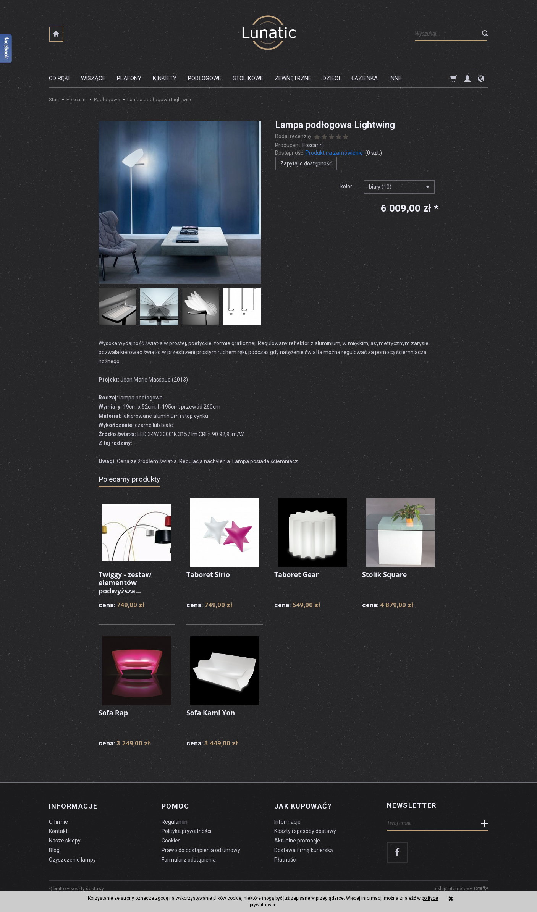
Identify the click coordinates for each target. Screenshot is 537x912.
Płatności (285, 858)
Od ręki (59, 78)
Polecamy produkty (129, 479)
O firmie (58, 821)
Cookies (171, 839)
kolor (346, 186)
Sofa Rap (113, 712)
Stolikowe (248, 78)
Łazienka (364, 78)
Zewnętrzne (293, 78)
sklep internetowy (461, 887)
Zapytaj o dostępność (306, 163)
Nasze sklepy (65, 839)
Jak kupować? (303, 805)
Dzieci (331, 78)
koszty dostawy (87, 887)
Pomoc (175, 805)
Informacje (73, 805)
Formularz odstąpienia (189, 858)
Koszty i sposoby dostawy (305, 830)
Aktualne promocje (297, 839)
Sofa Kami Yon (210, 712)
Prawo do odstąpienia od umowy (201, 849)
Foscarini (313, 145)
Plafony (129, 78)
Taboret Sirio (208, 574)
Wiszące (93, 78)
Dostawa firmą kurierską (303, 849)
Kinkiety (164, 78)
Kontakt (58, 830)
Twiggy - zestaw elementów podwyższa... (125, 582)
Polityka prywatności (186, 830)
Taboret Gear (296, 574)
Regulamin (175, 821)
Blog (54, 849)
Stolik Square (385, 574)
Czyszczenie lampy (72, 858)
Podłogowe (204, 78)
